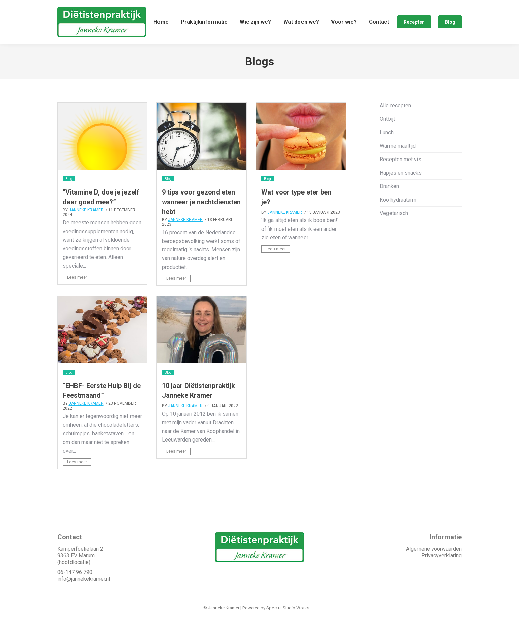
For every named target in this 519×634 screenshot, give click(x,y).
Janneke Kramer (86, 226)
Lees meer (77, 293)
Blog (69, 195)
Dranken (389, 202)
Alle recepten (395, 121)
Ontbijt (387, 135)
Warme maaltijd (398, 162)
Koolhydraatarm (398, 216)
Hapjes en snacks (401, 189)
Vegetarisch (394, 229)
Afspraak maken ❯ (438, 8)
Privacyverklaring (441, 571)
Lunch (387, 148)
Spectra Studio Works (287, 624)
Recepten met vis (400, 175)
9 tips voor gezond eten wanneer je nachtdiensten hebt (201, 218)
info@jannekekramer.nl (83, 595)
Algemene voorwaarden (434, 565)
